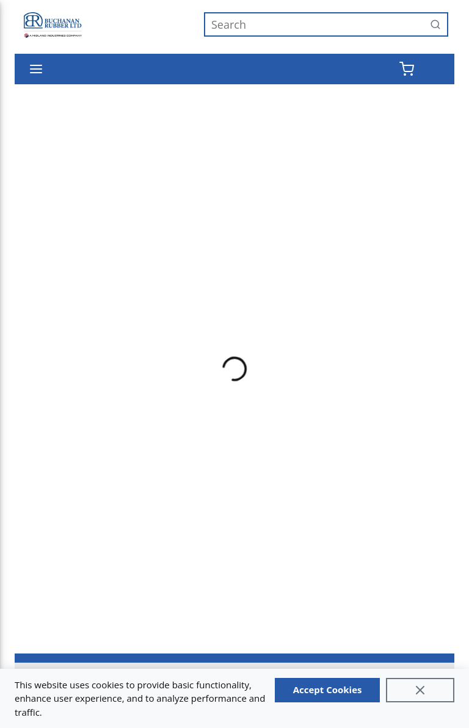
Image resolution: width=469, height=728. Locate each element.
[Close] (420, 690)
